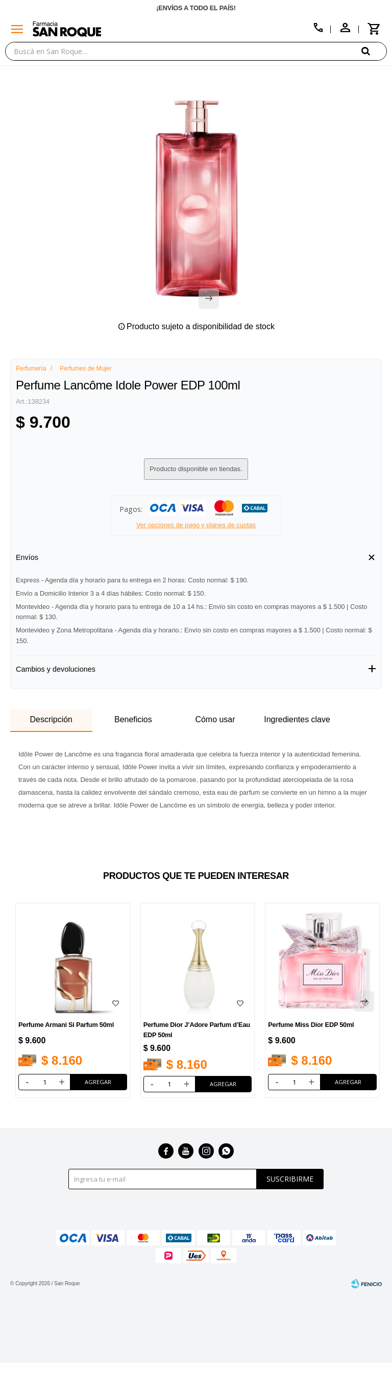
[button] (374, 51)
